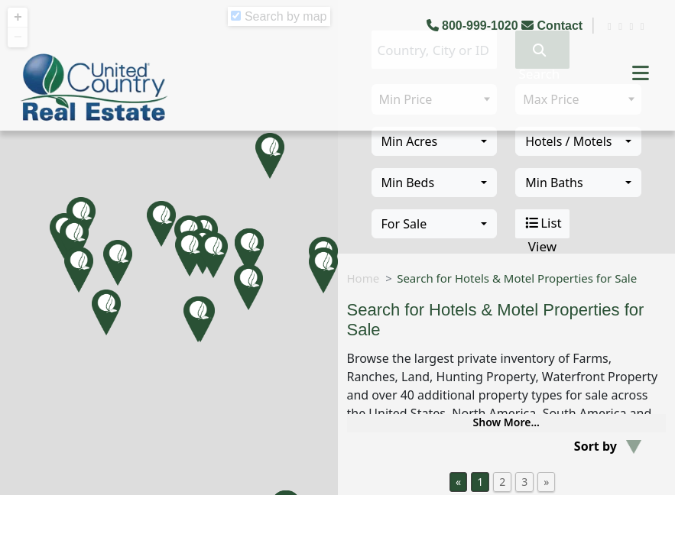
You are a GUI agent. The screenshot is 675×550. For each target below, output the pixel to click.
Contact (553, 25)
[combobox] (435, 141)
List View (542, 223)
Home (363, 278)
